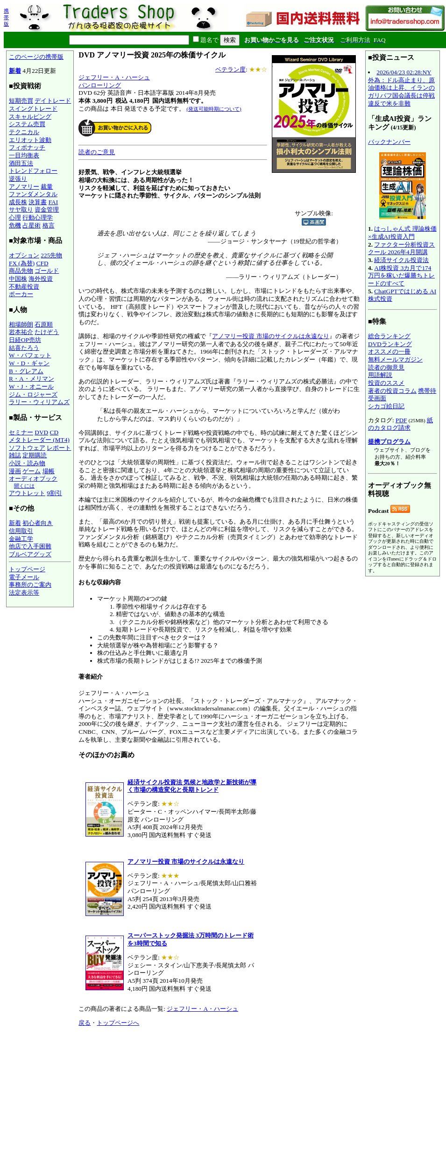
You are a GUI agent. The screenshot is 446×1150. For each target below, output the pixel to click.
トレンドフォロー (33, 170)
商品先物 (21, 270)
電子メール (24, 577)
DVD (41, 432)
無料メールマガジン (395, 359)
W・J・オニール (31, 386)
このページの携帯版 (36, 56)
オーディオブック (33, 478)
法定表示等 (24, 592)
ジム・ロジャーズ (33, 394)
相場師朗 (21, 324)
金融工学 (21, 538)
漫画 (15, 471)
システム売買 (27, 124)
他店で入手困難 (30, 546)
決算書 (37, 202)
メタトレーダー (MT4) (39, 439)
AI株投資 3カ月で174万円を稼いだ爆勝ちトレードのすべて (401, 275)
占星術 (31, 225)
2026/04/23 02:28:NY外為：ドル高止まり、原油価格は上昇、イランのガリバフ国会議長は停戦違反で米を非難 (401, 88)
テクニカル (24, 131)
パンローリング (99, 85)
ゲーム (31, 471)
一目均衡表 (24, 155)
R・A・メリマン (31, 378)
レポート (59, 447)
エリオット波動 (30, 139)
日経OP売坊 (25, 339)
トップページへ (118, 1022)
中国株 (18, 278)
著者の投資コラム (392, 390)
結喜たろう (24, 347)
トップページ (27, 569)
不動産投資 (24, 286)
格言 (48, 225)
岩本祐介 (21, 331)
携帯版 (6, 17)
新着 (15, 70)
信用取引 (21, 530)
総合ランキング (389, 336)
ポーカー (21, 294)
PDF (401, 420)
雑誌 (15, 455)
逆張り (18, 178)
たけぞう (47, 331)
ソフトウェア (27, 447)
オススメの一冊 (389, 351)
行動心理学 (37, 217)
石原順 (44, 324)
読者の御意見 (386, 367)
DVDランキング (390, 344)
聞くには (24, 486)
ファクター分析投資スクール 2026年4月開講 (401, 248)
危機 (15, 225)
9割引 (54, 493)
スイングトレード (33, 108)
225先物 (51, 255)
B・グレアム (26, 371)
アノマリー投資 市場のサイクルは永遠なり (270, 336)
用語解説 (380, 374)
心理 (15, 217)
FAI (53, 202)
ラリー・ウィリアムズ (39, 401)
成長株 (18, 202)
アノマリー (24, 186)
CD (54, 432)
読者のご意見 (96, 152)
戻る (84, 1022)
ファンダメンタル (33, 194)
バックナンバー (389, 141)
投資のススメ (386, 382)
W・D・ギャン (29, 363)
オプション (24, 255)
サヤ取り (21, 209)
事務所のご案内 (30, 584)
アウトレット (27, 493)
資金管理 (47, 209)
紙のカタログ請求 (400, 424)
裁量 (47, 186)
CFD (42, 263)
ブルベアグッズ (30, 554)
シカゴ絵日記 (386, 406)
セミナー (21, 432)
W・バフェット (30, 355)
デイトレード (53, 100)
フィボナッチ (27, 147)
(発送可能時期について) (213, 109)
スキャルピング (30, 116)
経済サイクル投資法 (401, 259)
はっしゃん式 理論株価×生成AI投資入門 (402, 232)
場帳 (48, 471)
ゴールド (47, 270)
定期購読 (34, 455)
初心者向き (37, 522)
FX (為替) (22, 263)
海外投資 (40, 278)
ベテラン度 (230, 69)
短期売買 (21, 100)
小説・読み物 (27, 463)
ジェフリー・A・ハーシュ (114, 77)
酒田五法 (21, 163)
